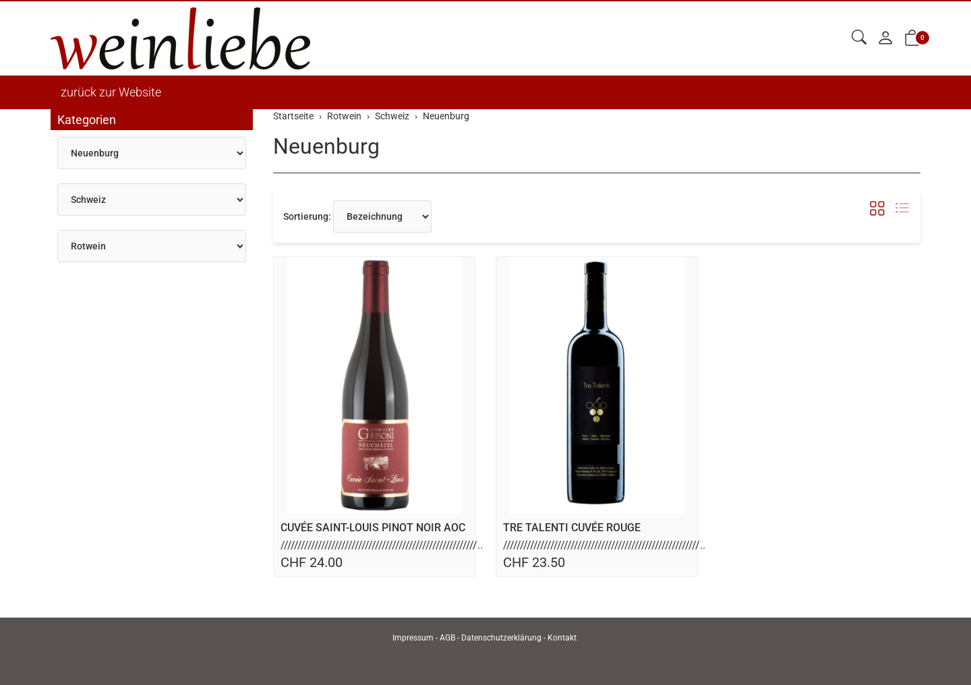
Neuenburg (326, 146)
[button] (859, 38)
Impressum (413, 638)
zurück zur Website (111, 92)
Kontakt (562, 638)
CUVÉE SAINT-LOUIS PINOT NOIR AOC (373, 527)
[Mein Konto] (885, 39)
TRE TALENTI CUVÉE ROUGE (572, 527)
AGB (447, 638)
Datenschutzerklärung (501, 638)
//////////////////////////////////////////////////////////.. (382, 545)
